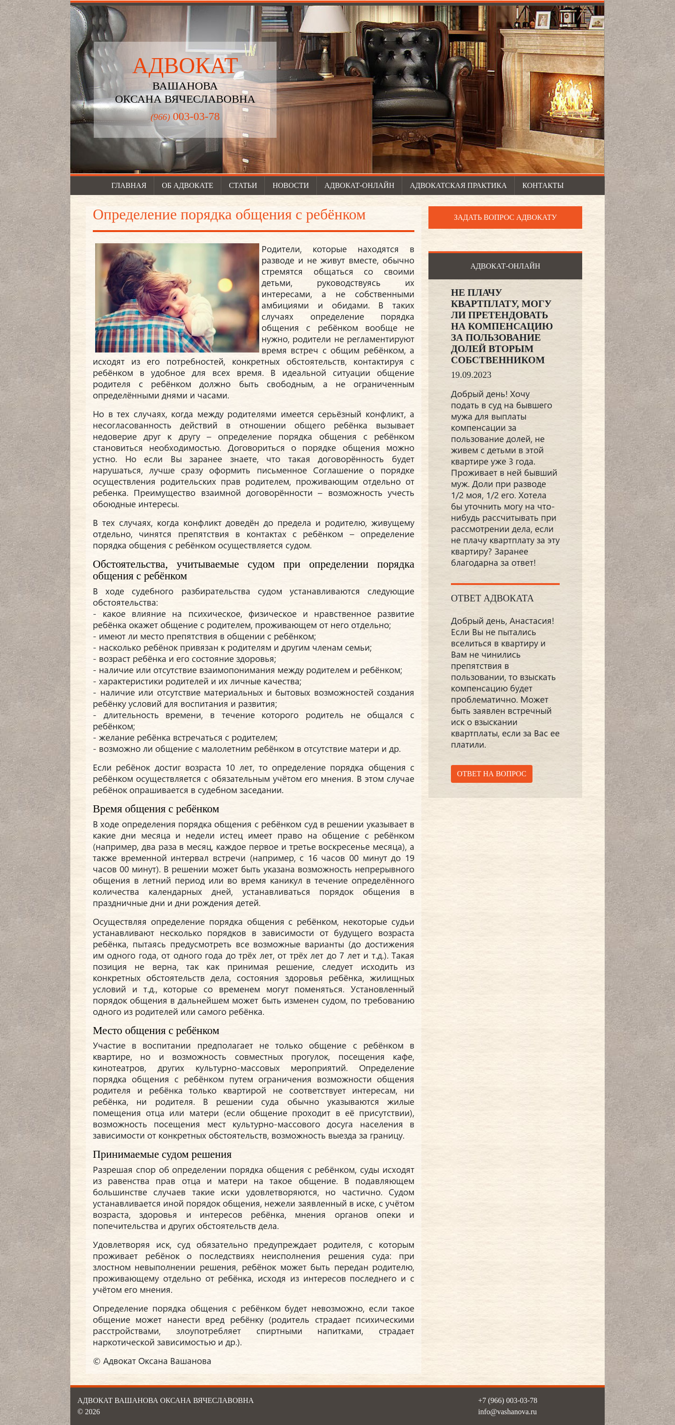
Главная (128, 185)
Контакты (542, 185)
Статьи (243, 185)
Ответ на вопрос (491, 774)
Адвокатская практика (458, 185)
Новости (290, 185)
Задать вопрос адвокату (505, 217)
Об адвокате (187, 185)
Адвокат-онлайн (359, 185)
